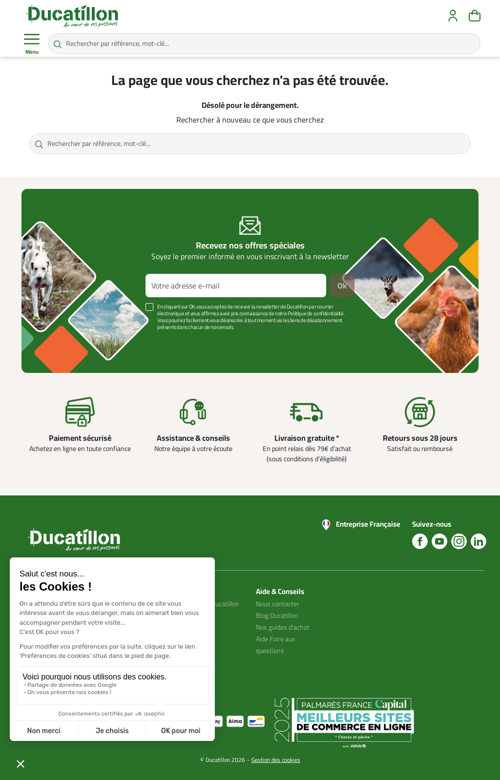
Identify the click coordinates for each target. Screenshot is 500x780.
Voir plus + (55, 342)
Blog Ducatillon (277, 615)
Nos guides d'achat (283, 627)
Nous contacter (277, 603)
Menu (32, 44)
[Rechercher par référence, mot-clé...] (264, 43)
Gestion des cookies (275, 759)
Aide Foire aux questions (275, 645)
